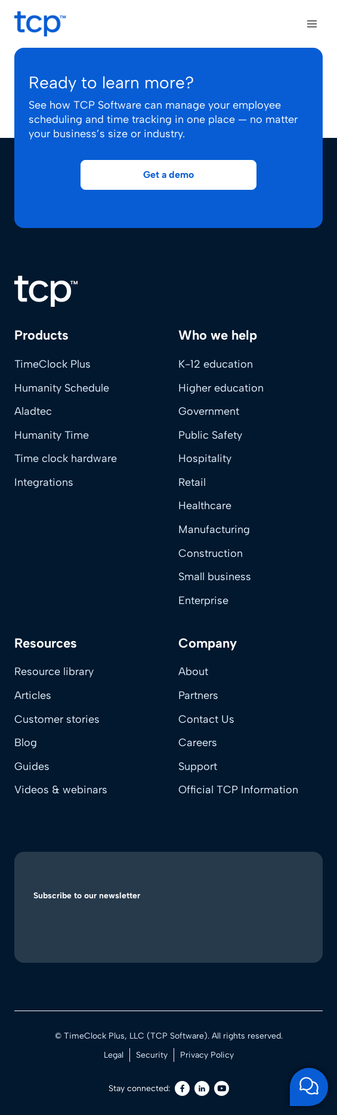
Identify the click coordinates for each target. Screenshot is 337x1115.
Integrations (43, 482)
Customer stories (57, 719)
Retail (192, 482)
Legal (113, 1055)
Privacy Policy (207, 1055)
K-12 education (215, 364)
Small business (214, 576)
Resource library (54, 671)
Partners (198, 695)
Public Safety (210, 435)
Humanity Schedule (61, 388)
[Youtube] (221, 1088)
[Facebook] (182, 1088)
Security (152, 1055)
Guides (32, 766)
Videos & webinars (60, 789)
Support (197, 766)
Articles (32, 695)
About (193, 671)
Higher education (221, 388)
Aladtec (33, 411)
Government (208, 411)
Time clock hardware (65, 458)
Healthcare (204, 505)
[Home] (46, 291)
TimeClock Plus (52, 364)
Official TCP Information (238, 789)
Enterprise (203, 600)
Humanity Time (51, 435)
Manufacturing (214, 529)
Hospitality (204, 458)
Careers (197, 742)
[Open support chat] (309, 1087)
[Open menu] (312, 23)
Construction (210, 553)
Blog (25, 742)
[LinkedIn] (201, 1088)
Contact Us (206, 719)
